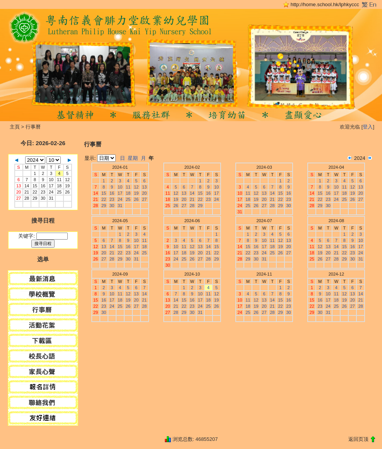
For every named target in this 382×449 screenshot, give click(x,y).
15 (35, 185)
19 (67, 185)
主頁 (15, 127)
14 (26, 185)
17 (51, 185)
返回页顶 (358, 439)
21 (26, 192)
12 (67, 179)
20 (144, 193)
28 (26, 198)
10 (51, 179)
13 (144, 187)
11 (59, 179)
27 (144, 199)
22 (35, 192)
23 (43, 192)
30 (43, 198)
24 (51, 192)
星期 (133, 158)
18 (59, 185)
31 (51, 198)
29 (35, 198)
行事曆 (33, 127)
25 (59, 192)
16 (43, 185)
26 (67, 192)
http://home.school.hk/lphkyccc (325, 4)
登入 (368, 127)
